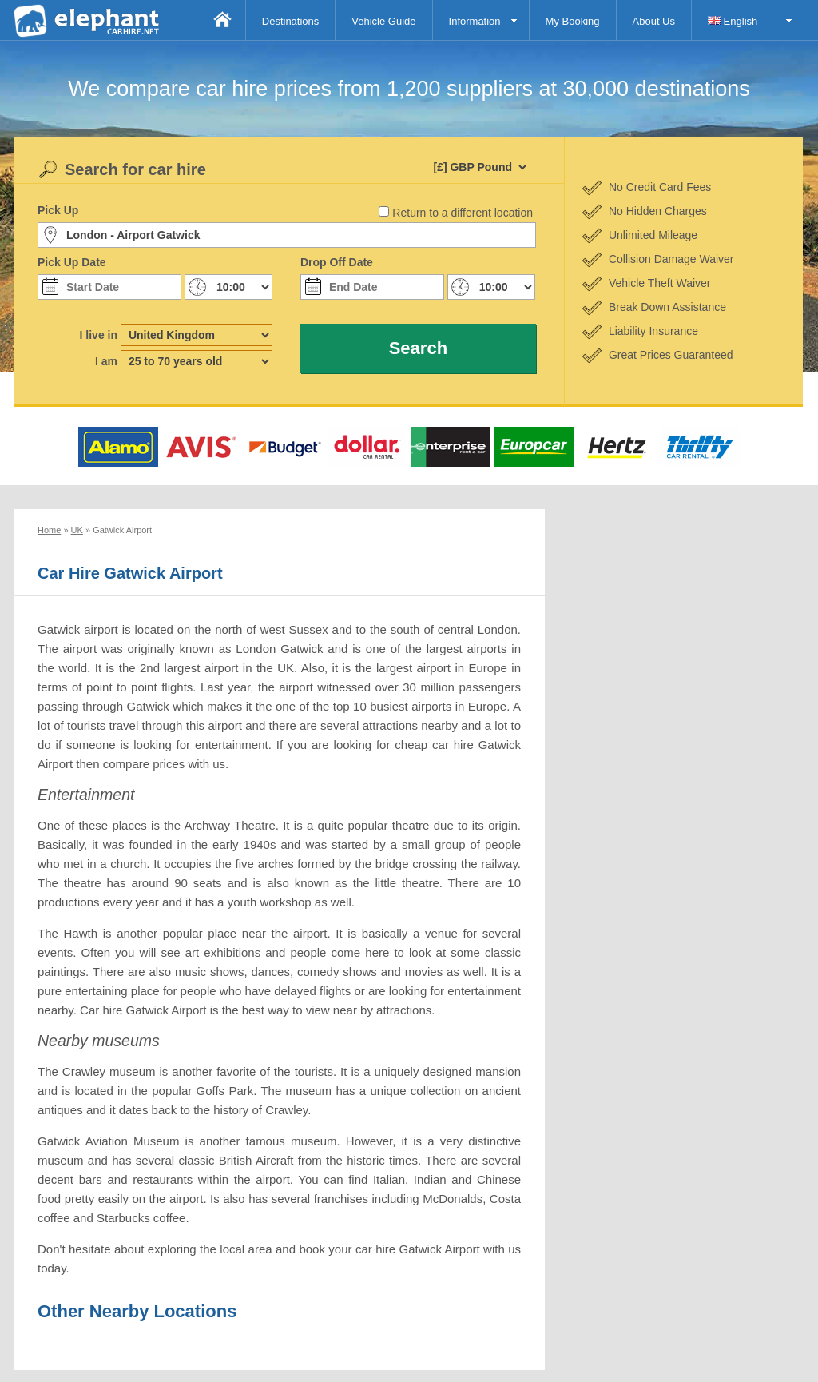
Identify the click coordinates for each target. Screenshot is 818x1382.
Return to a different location (462, 212)
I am (106, 361)
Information (475, 21)
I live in (98, 335)
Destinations (291, 21)
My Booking (573, 21)
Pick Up (58, 210)
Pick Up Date (72, 262)
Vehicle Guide (383, 21)
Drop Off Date (336, 262)
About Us (654, 21)
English (732, 21)
